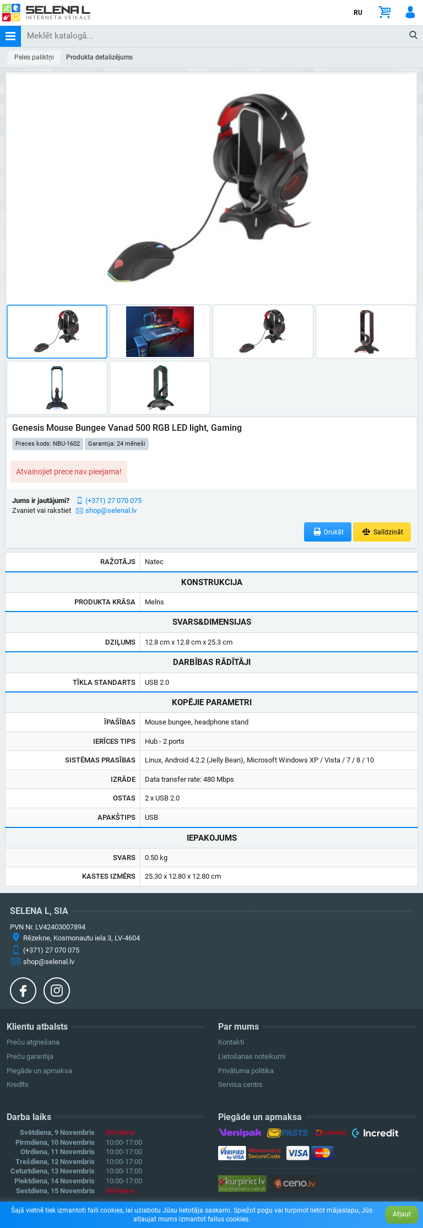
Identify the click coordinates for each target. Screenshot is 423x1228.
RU (358, 13)
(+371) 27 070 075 (113, 500)
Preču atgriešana (33, 1042)
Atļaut (402, 1214)
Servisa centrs (240, 1084)
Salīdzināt (382, 532)
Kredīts (18, 1084)
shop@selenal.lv (111, 510)
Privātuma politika (246, 1071)
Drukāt (328, 532)
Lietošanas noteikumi (251, 1056)
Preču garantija (30, 1056)
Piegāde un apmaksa (39, 1071)
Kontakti (231, 1042)
